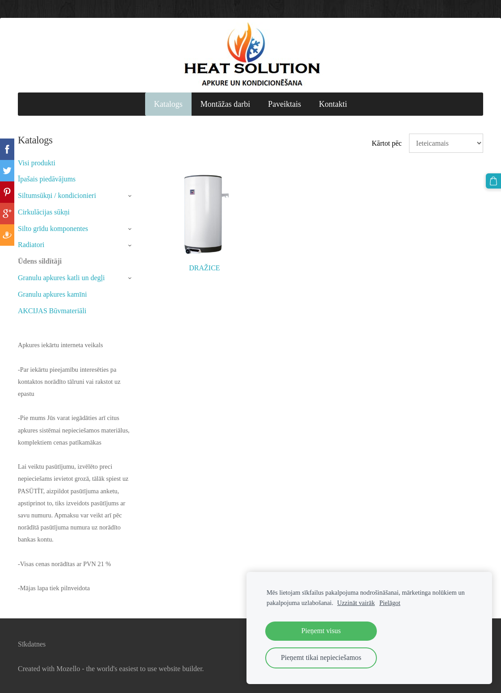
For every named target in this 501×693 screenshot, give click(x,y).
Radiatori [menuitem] (31, 244)
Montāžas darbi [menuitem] (225, 104)
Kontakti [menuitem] (333, 104)
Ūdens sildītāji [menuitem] (40, 261)
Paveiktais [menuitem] (284, 104)
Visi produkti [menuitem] (36, 163)
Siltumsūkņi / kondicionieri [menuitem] (57, 195)
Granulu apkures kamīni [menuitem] (52, 294)
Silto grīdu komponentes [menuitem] (53, 228)
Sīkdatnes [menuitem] (32, 644)
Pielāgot (389, 602)
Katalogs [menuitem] (168, 104)
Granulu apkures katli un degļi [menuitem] (61, 277)
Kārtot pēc (387, 143)
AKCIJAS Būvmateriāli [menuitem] (52, 311)
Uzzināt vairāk (356, 602)
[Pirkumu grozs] (493, 181)
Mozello (68, 668)
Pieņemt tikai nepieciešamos (321, 657)
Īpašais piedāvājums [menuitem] (46, 179)
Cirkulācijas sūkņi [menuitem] (44, 212)
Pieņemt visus (321, 630)
